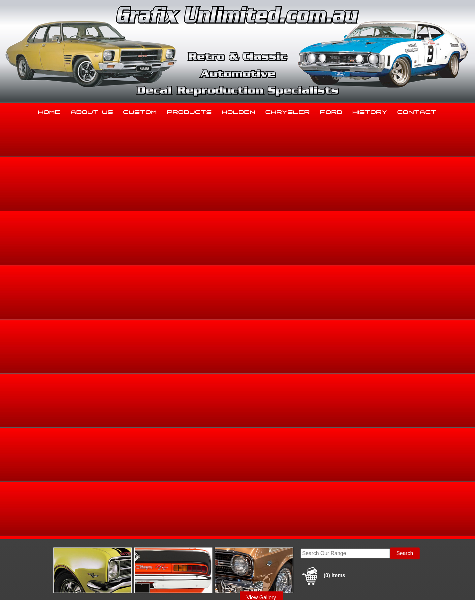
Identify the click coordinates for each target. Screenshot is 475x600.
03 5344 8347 (72, 533)
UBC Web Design (241, 587)
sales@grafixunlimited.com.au (91, 549)
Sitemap (64, 587)
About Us (92, 110)
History (370, 110)
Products (189, 110)
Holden (239, 110)
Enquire (289, 319)
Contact (417, 110)
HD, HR (406, 226)
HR (420, 226)
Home (49, 110)
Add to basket (289, 304)
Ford (331, 110)
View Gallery (261, 177)
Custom (140, 110)
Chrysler (288, 110)
